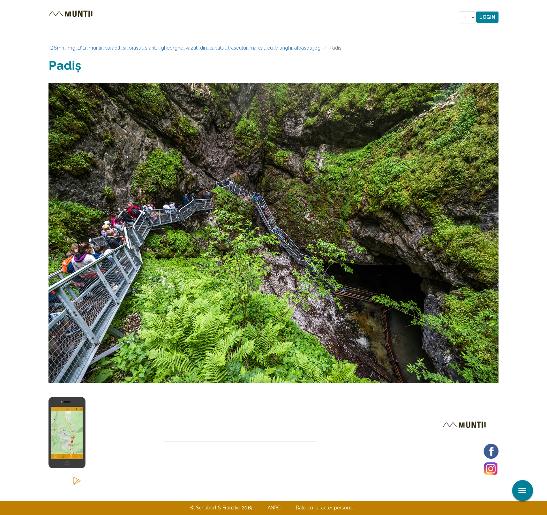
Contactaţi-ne (220, 493)
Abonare (340, 447)
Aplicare (542, 6)
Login (487, 17)
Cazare (178, 17)
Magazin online (265, 17)
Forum (313, 17)
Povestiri (214, 17)
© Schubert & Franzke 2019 (221, 507)
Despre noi (262, 493)
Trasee (146, 17)
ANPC (274, 507)
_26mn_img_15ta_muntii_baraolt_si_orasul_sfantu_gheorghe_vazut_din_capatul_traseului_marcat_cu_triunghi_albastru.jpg (184, 48)
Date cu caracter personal (325, 507)
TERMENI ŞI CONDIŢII (315, 493)
